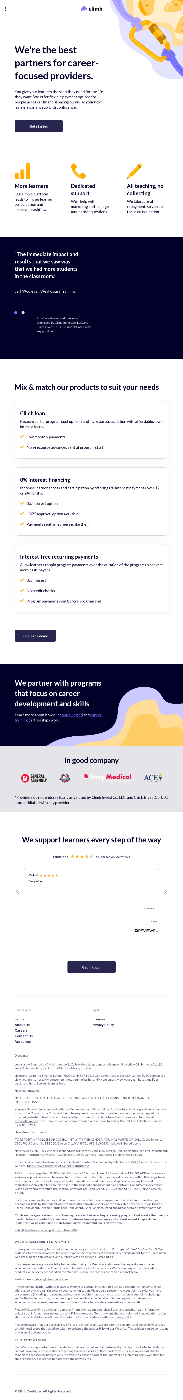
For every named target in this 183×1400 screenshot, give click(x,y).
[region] (91, 891)
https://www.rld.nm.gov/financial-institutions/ (58, 1166)
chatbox (63, 1189)
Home (19, 1019)
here (40, 1079)
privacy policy (122, 1317)
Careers (21, 1030)
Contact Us (24, 1036)
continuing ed (71, 714)
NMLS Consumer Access (102, 1075)
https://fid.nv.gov (26, 1121)
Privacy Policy (103, 1025)
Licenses (98, 1019)
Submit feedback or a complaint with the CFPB (46, 1230)
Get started (38, 126)
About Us (22, 1025)
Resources (23, 1041)
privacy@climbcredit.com (51, 1279)
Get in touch (91, 967)
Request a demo (35, 636)
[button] (18, 892)
